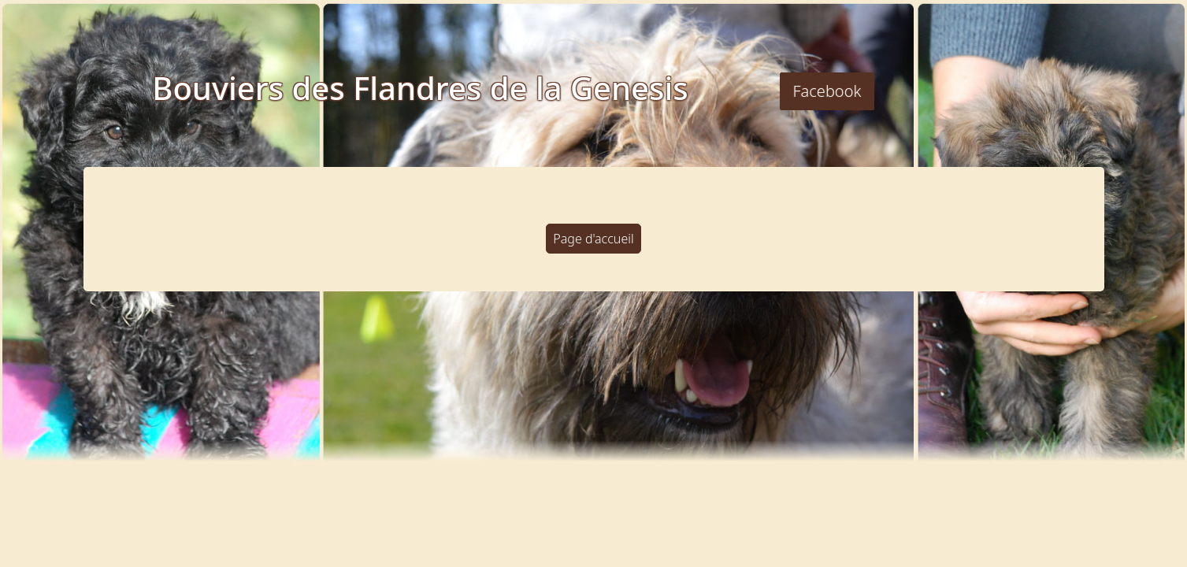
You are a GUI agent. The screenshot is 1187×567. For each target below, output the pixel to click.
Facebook (827, 91)
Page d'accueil (593, 238)
